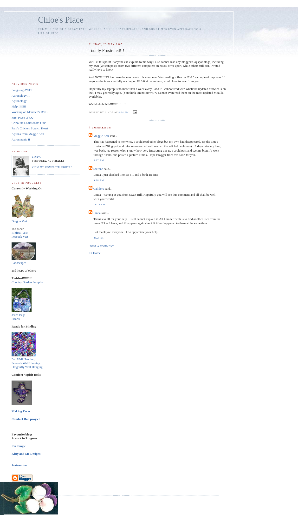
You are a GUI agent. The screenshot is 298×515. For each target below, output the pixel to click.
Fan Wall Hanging (23, 359)
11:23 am (99, 204)
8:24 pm (123, 112)
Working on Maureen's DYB (29, 112)
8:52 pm (98, 237)
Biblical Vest (20, 232)
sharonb (98, 169)
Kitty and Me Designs (26, 453)
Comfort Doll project (26, 419)
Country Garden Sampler (27, 282)
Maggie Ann (101, 136)
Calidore (98, 188)
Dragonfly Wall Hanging (27, 367)
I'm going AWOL (22, 90)
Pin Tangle (19, 446)
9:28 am (98, 180)
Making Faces (21, 411)
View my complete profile (52, 167)
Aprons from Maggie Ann (28, 134)
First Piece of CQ (22, 117)
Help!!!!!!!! (19, 106)
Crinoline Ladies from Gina (29, 123)
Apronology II (21, 95)
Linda (97, 213)
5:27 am (98, 160)
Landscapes (19, 263)
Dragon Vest (19, 221)
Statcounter (19, 465)
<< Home (95, 253)
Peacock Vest (20, 236)
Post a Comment (102, 246)
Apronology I (20, 101)
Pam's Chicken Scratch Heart (30, 128)
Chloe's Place (61, 20)
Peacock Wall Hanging (26, 363)
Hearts (16, 319)
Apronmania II (21, 139)
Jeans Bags (18, 315)
